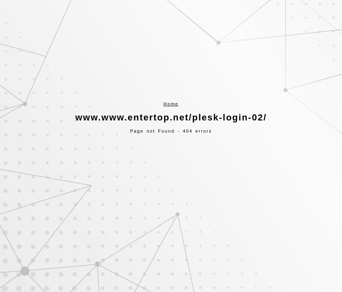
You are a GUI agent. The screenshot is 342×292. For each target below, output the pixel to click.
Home (170, 103)
